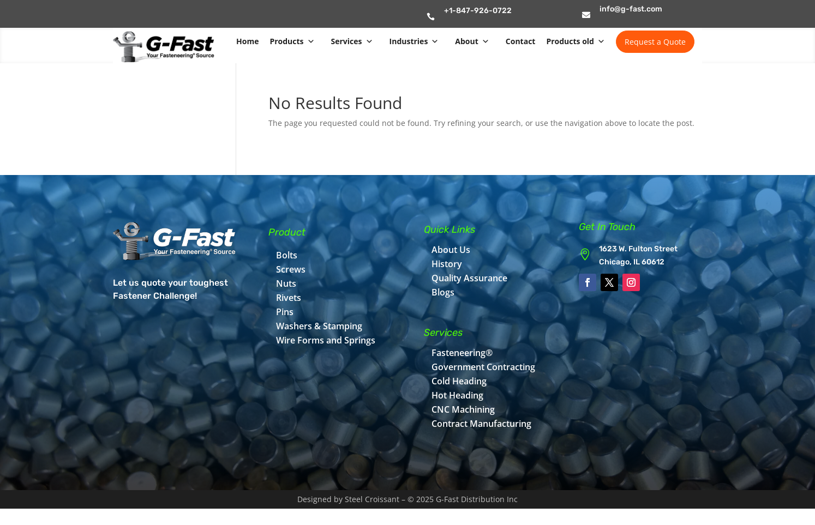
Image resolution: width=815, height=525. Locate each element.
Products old (575, 41)
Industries (414, 41)
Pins (284, 312)
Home (247, 41)
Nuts (286, 283)
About (472, 41)
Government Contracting (483, 367)
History (447, 264)
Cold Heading (459, 381)
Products (291, 41)
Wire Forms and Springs (325, 340)
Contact (521, 41)
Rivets (288, 298)
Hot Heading (457, 395)
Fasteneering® (462, 353)
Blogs (443, 292)
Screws (290, 269)
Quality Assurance (469, 278)
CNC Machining (463, 409)
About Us (451, 250)
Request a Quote (655, 42)
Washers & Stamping (319, 326)
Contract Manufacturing (481, 424)
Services (352, 41)
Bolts (286, 255)
